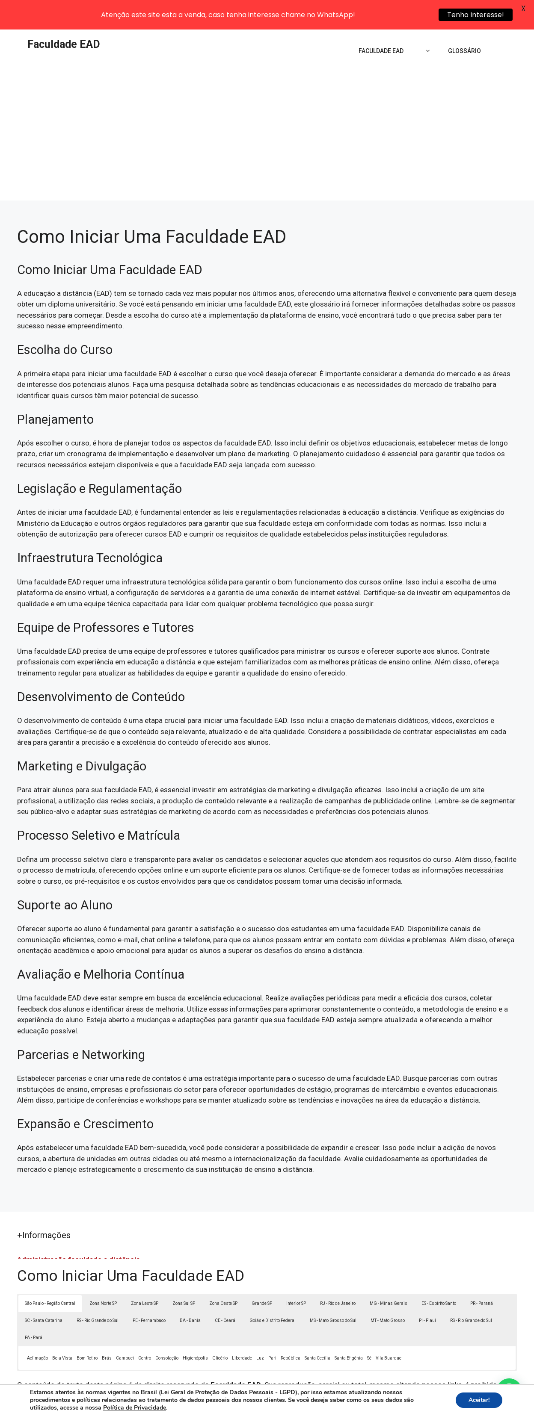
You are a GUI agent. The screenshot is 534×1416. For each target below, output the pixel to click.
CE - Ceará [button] (225, 1291)
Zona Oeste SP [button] (223, 1274)
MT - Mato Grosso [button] (388, 1291)
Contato (424, 1403)
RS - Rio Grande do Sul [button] (98, 1291)
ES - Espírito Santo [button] (438, 1274)
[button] (509, 1391)
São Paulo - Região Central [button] (50, 1274)
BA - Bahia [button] (190, 1291)
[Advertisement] (267, 108)
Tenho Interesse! (475, 15)
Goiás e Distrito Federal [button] (272, 1291)
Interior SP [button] (296, 1274)
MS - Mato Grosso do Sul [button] (333, 1291)
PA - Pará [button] (33, 1309)
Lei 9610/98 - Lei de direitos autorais (373, 1367)
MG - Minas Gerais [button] (388, 1274)
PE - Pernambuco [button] (149, 1291)
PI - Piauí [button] (427, 1291)
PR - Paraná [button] (481, 1274)
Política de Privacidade (326, 1403)
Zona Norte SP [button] (103, 1274)
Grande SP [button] (262, 1274)
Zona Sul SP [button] (183, 1274)
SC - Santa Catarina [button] (43, 1291)
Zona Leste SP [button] (144, 1274)
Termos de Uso (385, 1403)
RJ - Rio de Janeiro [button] (338, 1274)
